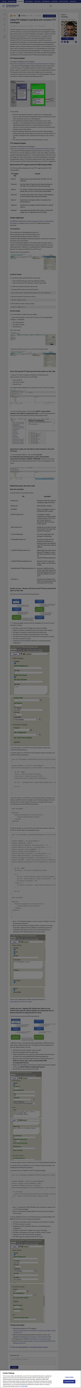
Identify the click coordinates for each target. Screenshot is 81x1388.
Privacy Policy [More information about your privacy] (24, 1386)
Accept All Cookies (69, 1382)
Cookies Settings (69, 1377)
